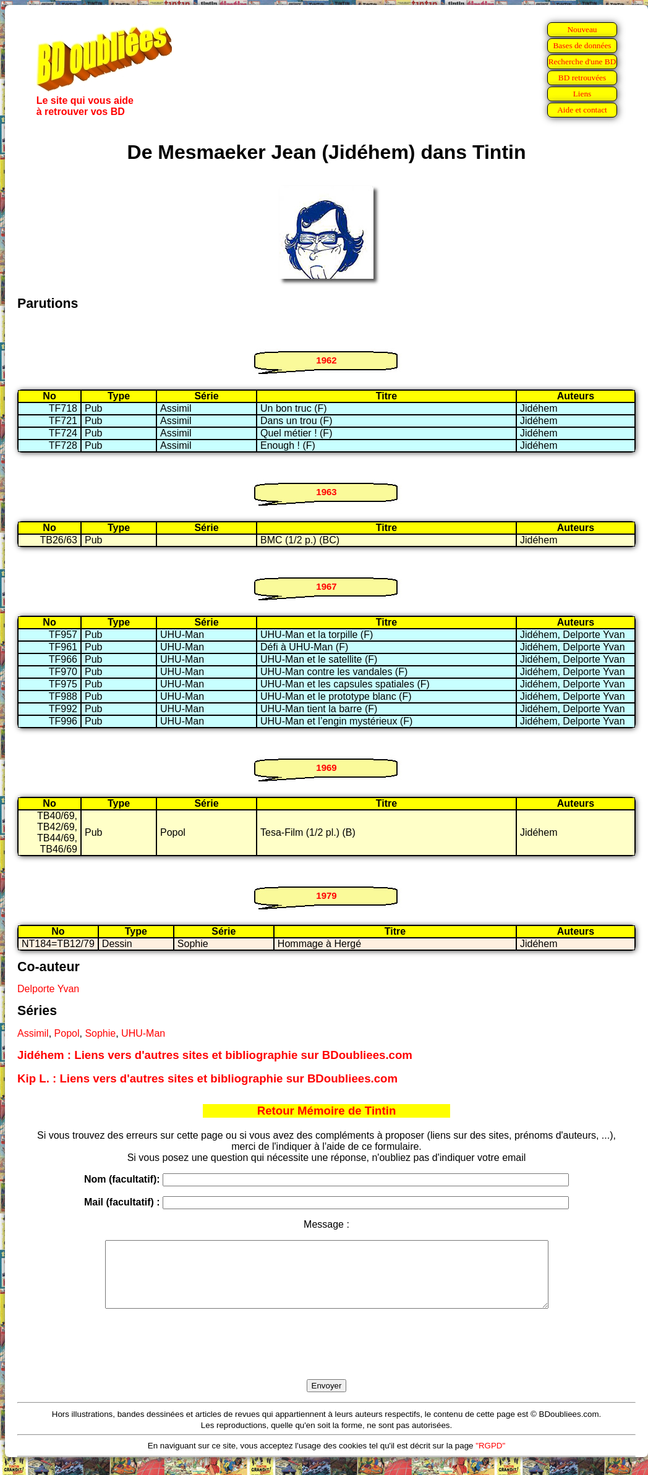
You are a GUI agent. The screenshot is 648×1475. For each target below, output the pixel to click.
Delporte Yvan (48, 989)
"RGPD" (490, 1458)
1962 (326, 360)
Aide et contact (582, 109)
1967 (326, 586)
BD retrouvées (582, 77)
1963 (326, 492)
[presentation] (326, 1358)
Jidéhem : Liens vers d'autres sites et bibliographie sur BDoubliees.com (214, 1054)
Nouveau (582, 29)
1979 (326, 895)
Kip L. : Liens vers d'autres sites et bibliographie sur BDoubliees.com (207, 1078)
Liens (582, 93)
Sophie (100, 1033)
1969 (326, 767)
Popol (67, 1033)
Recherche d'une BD (582, 61)
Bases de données (582, 45)
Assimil (33, 1033)
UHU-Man (143, 1033)
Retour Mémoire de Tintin (326, 1110)
